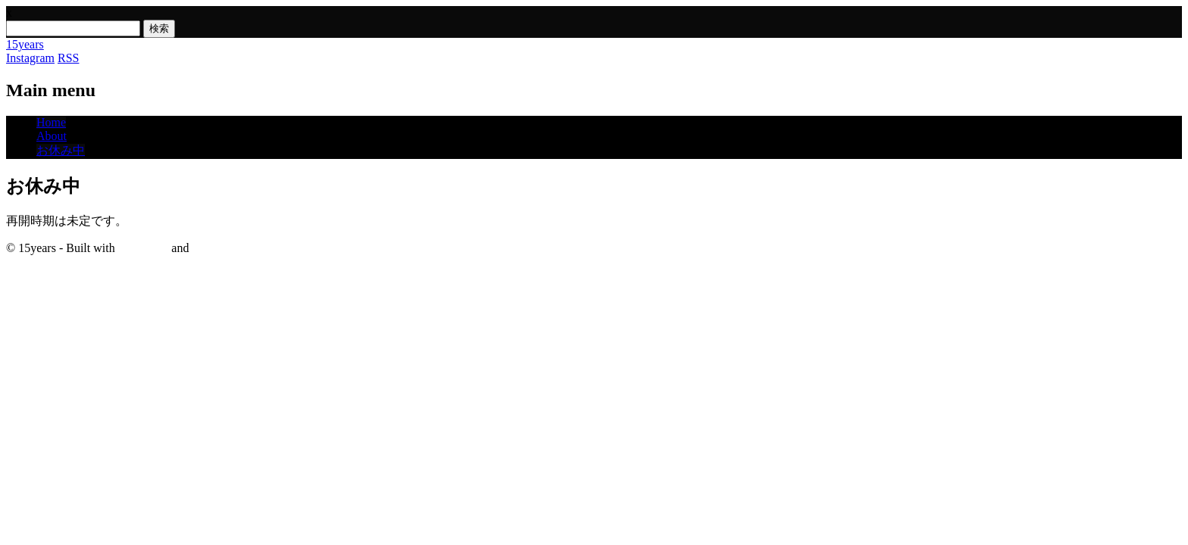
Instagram (30, 57)
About (51, 135)
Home (51, 122)
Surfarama (143, 247)
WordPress (218, 247)
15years (25, 44)
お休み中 (60, 150)
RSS (68, 57)
